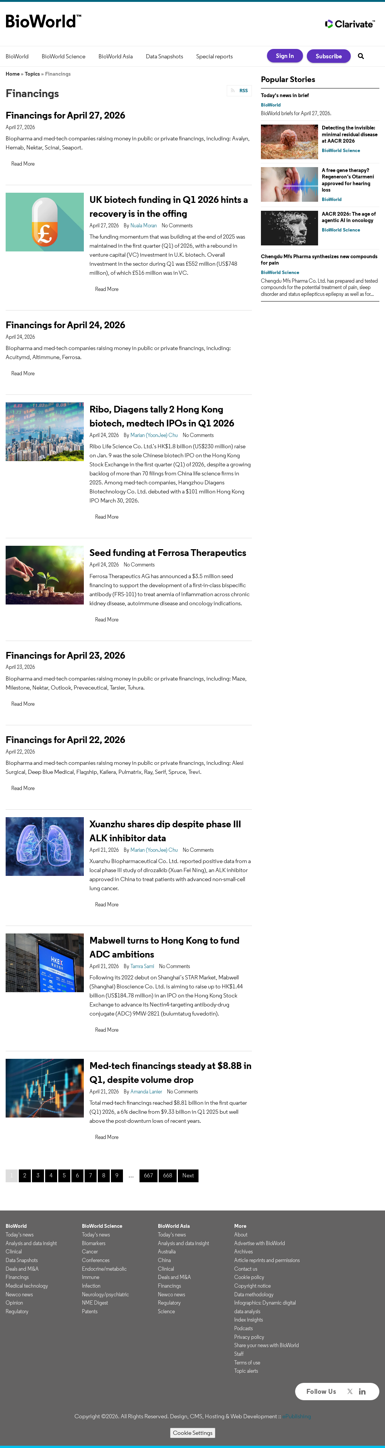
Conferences (95, 1260)
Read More (23, 163)
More (240, 1226)
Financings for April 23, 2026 (65, 655)
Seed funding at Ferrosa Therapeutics (167, 552)
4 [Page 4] (51, 1175)
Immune (90, 1277)
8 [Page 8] (103, 1175)
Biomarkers (93, 1243)
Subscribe (329, 56)
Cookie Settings (192, 1432)
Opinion (14, 1302)
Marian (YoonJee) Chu (154, 435)
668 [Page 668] (167, 1175)
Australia (167, 1251)
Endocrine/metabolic (104, 1268)
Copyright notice (252, 1285)
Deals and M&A (22, 1268)
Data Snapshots (164, 56)
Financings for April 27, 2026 (65, 115)
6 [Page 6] (77, 1175)
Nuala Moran (143, 225)
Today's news (19, 1234)
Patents (89, 1311)
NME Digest (95, 1302)
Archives (243, 1251)
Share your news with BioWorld (266, 1345)
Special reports (214, 56)
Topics (32, 73)
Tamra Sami (142, 966)
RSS (243, 90)
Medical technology (27, 1285)
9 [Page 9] (116, 1175)
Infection (91, 1285)
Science (166, 1311)
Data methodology (254, 1294)
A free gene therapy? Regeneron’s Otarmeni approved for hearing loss (348, 180)
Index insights (248, 1319)
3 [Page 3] (37, 1175)
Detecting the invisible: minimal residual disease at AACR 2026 (349, 134)
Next (188, 1175)
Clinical (14, 1251)
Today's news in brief (285, 95)
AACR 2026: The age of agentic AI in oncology (349, 217)
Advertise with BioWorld (259, 1243)
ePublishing (296, 1416)
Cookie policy (249, 1277)
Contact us (245, 1268)
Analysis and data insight (31, 1243)
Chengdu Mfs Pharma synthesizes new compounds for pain (319, 259)
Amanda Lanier (146, 1091)
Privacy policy (249, 1337)
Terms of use (247, 1362)
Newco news (19, 1294)
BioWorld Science (63, 56)
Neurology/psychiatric (105, 1294)
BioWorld (17, 56)
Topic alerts (246, 1370)
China (164, 1260)
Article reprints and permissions (267, 1260)
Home (13, 73)
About (240, 1234)
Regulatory (17, 1311)
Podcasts (243, 1328)
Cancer (90, 1251)
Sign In (285, 55)
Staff (239, 1354)
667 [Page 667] (148, 1175)
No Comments (177, 225)
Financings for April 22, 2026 (65, 739)
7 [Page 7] (90, 1175)
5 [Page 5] (64, 1175)
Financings (17, 1277)
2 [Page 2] (24, 1175)
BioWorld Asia (116, 56)
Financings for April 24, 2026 (65, 324)
